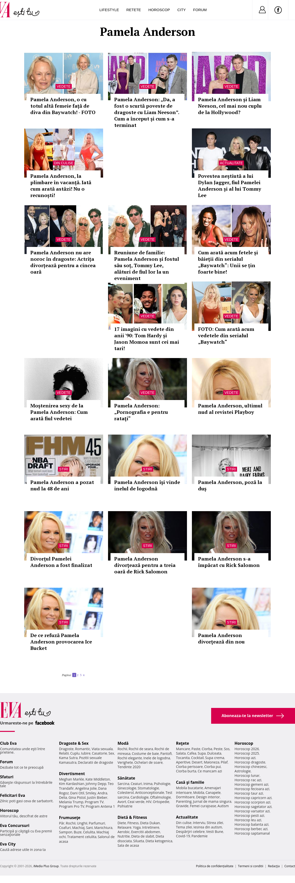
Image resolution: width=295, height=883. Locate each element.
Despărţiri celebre (190, 831)
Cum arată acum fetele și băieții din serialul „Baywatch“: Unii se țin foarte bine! (228, 262)
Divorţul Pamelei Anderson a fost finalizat (61, 561)
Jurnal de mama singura (212, 801)
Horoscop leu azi (248, 820)
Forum (200, 10)
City (181, 10)
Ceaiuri (136, 783)
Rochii (70, 823)
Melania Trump (71, 802)
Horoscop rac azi (248, 780)
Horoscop (159, 10)
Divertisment (72, 773)
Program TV (94, 802)
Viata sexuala (102, 748)
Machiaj (78, 827)
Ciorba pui (212, 766)
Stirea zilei (215, 822)
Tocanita (183, 757)
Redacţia (274, 866)
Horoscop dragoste (250, 762)
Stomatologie (148, 788)
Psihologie (162, 783)
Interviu (199, 822)
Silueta (138, 841)
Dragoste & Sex (74, 743)
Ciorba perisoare (189, 766)
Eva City (8, 844)
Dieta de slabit (142, 836)
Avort (121, 801)
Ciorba (207, 748)
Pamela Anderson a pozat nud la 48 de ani (62, 485)
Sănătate (126, 778)
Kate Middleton (97, 779)
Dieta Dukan (150, 823)
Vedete (64, 86)
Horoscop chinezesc (251, 766)
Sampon (65, 832)
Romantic (82, 748)
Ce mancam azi (210, 771)
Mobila (198, 792)
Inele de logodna (156, 758)
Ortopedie (161, 801)
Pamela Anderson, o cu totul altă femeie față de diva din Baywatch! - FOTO (62, 106)
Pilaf (224, 762)
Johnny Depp (96, 783)
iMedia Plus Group (46, 866)
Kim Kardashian (71, 783)
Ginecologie (126, 788)
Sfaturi (6, 777)
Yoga (137, 827)
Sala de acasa (128, 845)
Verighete (125, 762)
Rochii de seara (141, 748)
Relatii (64, 753)
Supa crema (214, 757)
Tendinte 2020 (128, 766)
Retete (133, 10)
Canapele (213, 792)
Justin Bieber (97, 797)
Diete (121, 823)
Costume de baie (145, 753)
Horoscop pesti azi (249, 815)
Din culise (64, 163)
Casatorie (99, 753)
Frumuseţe (69, 817)
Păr (61, 823)
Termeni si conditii (250, 866)
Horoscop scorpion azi (252, 802)
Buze (78, 832)
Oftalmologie (160, 797)
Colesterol (125, 792)
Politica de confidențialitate (214, 866)
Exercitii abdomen (145, 831)
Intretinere (150, 827)
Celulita (89, 832)
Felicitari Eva (12, 795)
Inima (147, 783)
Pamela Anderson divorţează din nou (221, 638)
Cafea (191, 753)
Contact (289, 866)
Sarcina (123, 783)
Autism (223, 805)
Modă (123, 743)
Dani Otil (77, 793)
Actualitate (231, 163)
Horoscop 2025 (247, 753)
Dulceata (214, 753)
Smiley (91, 793)
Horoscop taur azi (249, 793)
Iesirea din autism (207, 827)
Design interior (208, 797)
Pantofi (166, 753)
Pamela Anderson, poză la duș (230, 485)
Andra (102, 793)
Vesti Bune (214, 831)
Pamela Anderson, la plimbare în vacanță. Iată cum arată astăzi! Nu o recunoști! (60, 186)
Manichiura (103, 827)
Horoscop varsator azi (252, 811)
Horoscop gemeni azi (251, 784)
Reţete (182, 743)
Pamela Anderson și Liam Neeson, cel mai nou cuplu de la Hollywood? (230, 106)
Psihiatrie (124, 806)
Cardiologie (139, 797)
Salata (181, 753)
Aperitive (183, 762)
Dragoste (66, 748)
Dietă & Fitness (132, 817)
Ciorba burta (186, 771)
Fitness (133, 823)
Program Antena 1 (100, 806)
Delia (63, 797)
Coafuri (65, 827)
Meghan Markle (71, 779)
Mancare (183, 748)
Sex (111, 753)
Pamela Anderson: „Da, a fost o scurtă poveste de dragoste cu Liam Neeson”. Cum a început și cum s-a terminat (146, 112)
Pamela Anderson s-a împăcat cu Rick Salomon (229, 561)
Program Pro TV (71, 806)
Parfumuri (97, 823)
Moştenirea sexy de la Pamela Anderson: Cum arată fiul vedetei (59, 412)
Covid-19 (183, 836)
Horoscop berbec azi (251, 828)
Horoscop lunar (247, 775)
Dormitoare (185, 797)
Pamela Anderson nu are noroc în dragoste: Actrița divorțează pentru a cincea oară (63, 262)
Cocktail (197, 757)
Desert (197, 762)
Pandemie (199, 836)
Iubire (86, 753)
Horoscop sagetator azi (253, 806)
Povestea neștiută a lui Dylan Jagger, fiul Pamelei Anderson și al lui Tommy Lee (229, 186)
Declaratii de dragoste (95, 762)
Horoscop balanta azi (251, 824)
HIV (148, 801)
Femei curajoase (203, 805)
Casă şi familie (190, 782)
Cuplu (75, 753)
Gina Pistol (77, 797)
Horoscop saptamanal (252, 833)
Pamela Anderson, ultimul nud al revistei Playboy (230, 408)
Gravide (182, 805)
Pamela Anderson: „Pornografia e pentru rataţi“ (141, 412)
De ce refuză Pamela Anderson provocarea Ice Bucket (61, 641)
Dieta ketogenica (159, 841)
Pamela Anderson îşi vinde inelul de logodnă (147, 485)
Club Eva (8, 743)
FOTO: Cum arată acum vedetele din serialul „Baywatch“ (226, 335)
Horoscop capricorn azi (253, 797)
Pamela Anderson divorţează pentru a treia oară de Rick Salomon (145, 565)
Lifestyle (109, 10)
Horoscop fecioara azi (252, 788)
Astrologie (243, 771)
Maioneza (211, 762)
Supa (202, 753)
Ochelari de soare (148, 762)
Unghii (82, 823)
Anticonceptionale (149, 792)
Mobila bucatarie (189, 787)
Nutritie (123, 836)
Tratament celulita (81, 836)
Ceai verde (136, 801)
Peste (218, 748)
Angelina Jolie (86, 788)
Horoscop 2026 (247, 748)
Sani (89, 827)
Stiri (63, 469)
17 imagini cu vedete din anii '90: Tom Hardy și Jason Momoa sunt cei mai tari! (146, 339)
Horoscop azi (245, 757)
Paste (195, 748)
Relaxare (124, 827)
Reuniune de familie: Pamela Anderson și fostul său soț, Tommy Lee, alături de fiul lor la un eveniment (146, 265)
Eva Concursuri (14, 825)
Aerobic (123, 831)
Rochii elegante (129, 758)
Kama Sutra (68, 757)
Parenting (184, 801)
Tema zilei (184, 827)
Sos (227, 748)
